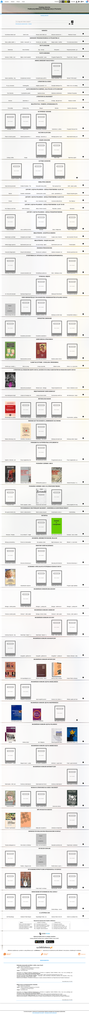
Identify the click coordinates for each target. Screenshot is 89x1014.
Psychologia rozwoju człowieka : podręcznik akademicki (62, 928)
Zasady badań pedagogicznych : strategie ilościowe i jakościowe (29, 927)
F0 (76, 1)
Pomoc (18, 1)
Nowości (7, 1)
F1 (79, 1)
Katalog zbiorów (44, 15)
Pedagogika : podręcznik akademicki (42, 928)
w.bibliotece (37, 950)
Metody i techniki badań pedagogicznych (42, 926)
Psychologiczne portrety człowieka (24, 925)
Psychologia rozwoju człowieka (24, 928)
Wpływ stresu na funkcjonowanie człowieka (27, 984)
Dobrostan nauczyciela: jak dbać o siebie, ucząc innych (30, 965)
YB (66, 1)
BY (68, 1)
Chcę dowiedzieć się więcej (38, 1012)
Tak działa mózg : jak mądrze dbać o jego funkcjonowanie (62, 927)
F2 (82, 1)
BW (63, 1)
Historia (12, 1)
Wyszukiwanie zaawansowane (22, 23)
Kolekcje (30, 23)
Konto (23, 1)
